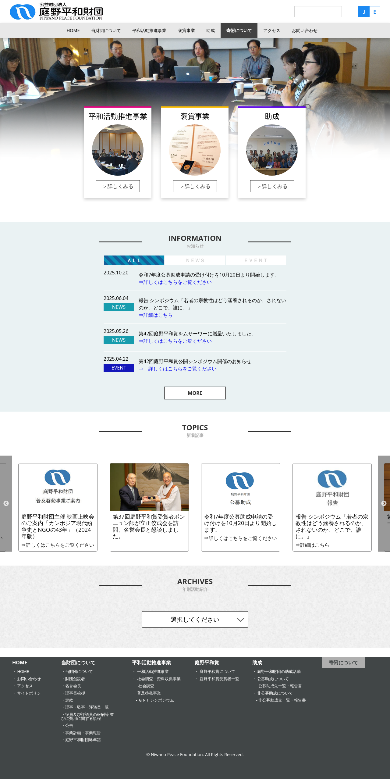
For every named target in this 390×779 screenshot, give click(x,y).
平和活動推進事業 (149, 30)
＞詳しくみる (117, 186)
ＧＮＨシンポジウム (156, 700)
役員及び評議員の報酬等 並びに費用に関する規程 (87, 716)
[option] (240, 507)
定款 (69, 700)
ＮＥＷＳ (195, 260)
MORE (195, 393)
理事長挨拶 (75, 693)
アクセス (271, 30)
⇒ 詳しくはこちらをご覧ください (178, 368)
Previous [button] (6, 504)
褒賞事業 (186, 30)
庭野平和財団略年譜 (83, 739)
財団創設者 (75, 678)
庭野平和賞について (217, 671)
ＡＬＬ (134, 260)
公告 (69, 725)
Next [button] (384, 504)
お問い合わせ (304, 30)
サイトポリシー (31, 693)
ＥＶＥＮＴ (255, 260)
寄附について (239, 30)
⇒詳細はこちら (156, 315)
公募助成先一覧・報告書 (280, 685)
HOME (73, 30)
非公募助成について (275, 693)
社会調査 (146, 685)
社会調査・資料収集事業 (159, 678)
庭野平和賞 (207, 662)
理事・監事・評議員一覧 (87, 707)
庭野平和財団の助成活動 (279, 671)
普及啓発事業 (149, 693)
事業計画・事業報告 (83, 732)
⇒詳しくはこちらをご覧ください (175, 282)
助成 (210, 30)
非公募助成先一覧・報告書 (282, 700)
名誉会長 (73, 685)
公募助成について (273, 678)
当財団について (106, 30)
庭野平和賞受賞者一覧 (219, 678)
